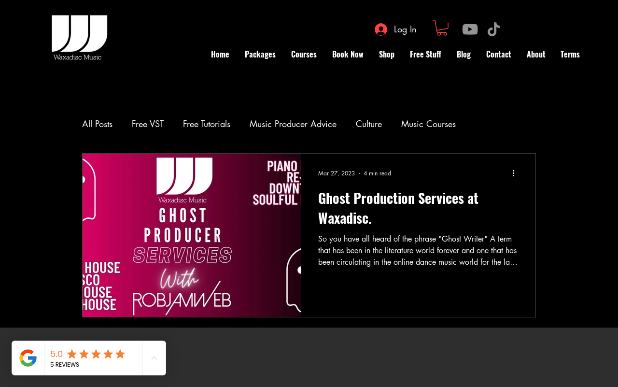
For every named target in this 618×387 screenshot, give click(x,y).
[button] (442, 28)
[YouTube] (470, 29)
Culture (369, 123)
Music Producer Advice (293, 123)
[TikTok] (493, 29)
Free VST (148, 123)
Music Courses (428, 123)
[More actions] (516, 173)
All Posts (97, 123)
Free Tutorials (206, 123)
